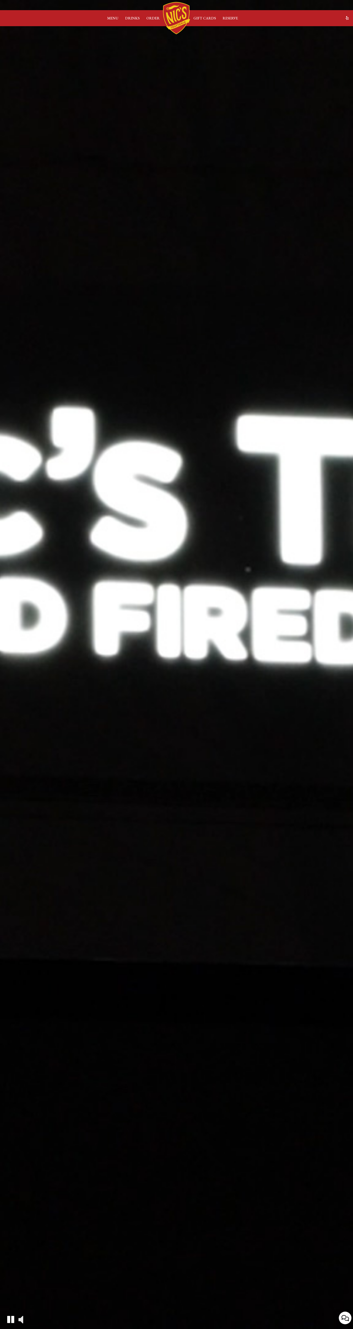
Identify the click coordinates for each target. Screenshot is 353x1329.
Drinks (132, 18)
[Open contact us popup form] (345, 1318)
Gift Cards (204, 18)
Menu (112, 18)
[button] (11, 1319)
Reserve (230, 18)
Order (153, 18)
